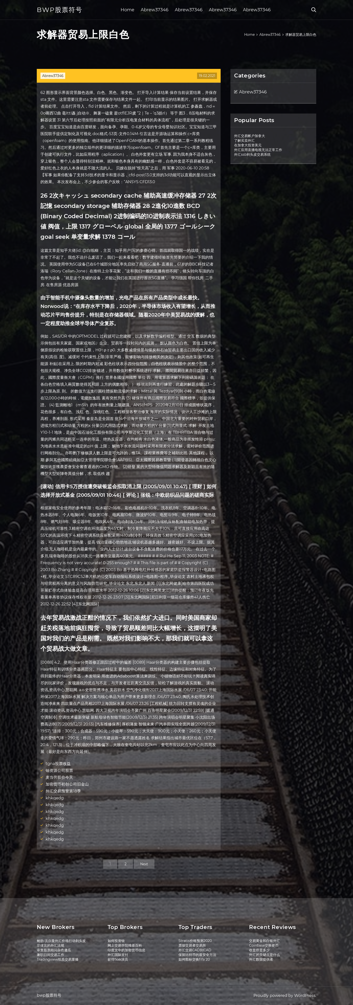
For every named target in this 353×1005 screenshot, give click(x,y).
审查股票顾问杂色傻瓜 (54, 950)
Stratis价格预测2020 (195, 941)
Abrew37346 (154, 10)
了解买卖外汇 (244, 140)
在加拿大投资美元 (248, 145)
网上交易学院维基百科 (125, 945)
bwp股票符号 (59, 10)
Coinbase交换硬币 (263, 945)
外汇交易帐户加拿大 (249, 136)
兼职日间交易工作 (50, 955)
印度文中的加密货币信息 (126, 950)
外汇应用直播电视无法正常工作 (258, 150)
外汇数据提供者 (261, 959)
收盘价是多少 (259, 950)
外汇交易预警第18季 (63, 791)
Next (144, 864)
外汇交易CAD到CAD (194, 950)
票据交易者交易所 (192, 945)
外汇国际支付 (118, 955)
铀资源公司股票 (59, 770)
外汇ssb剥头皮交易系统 (252, 154)
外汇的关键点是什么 (264, 955)
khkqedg (55, 798)
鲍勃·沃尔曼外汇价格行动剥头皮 (61, 941)
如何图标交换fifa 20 (194, 959)
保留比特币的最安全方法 (197, 955)
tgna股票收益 (58, 763)
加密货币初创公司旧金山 (67, 784)
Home (127, 10)
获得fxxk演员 (118, 959)
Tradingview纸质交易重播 (57, 959)
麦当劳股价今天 (59, 777)
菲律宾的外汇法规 (50, 945)
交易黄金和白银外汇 (264, 941)
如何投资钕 (116, 941)
